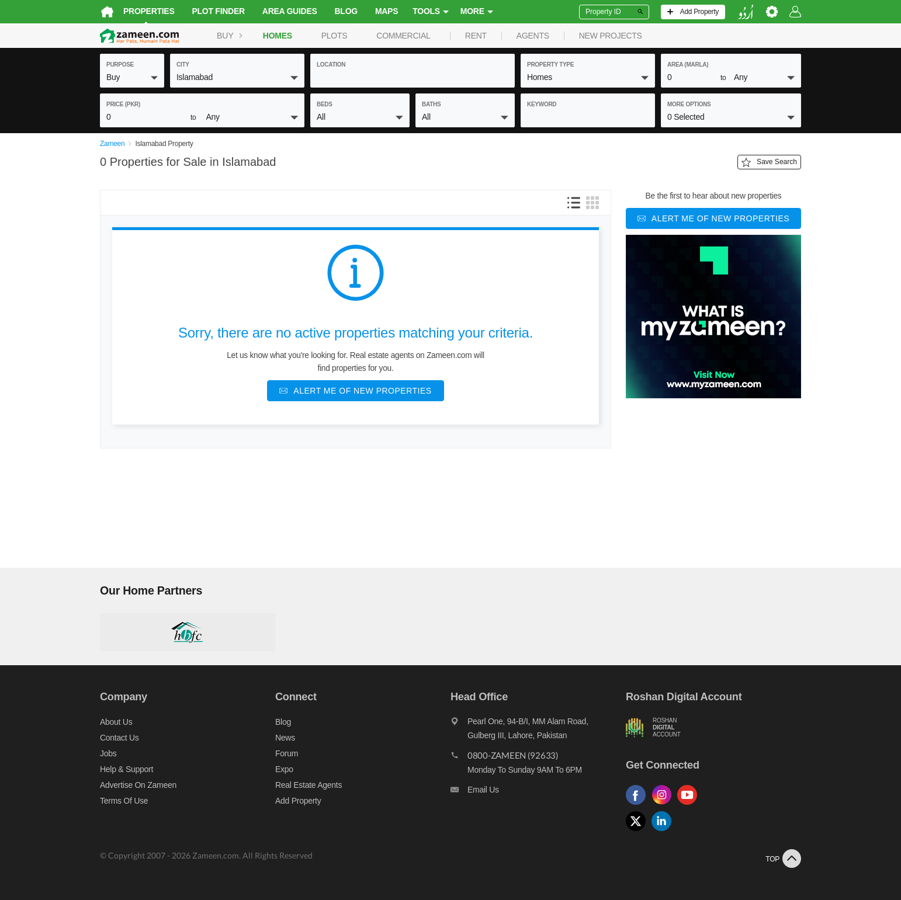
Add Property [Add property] (298, 800)
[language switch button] (745, 12)
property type (550, 64)
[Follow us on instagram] (664, 805)
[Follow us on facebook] (639, 805)
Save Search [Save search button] (769, 162)
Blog (346, 11)
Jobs (108, 753)
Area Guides (289, 11)
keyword (541, 104)
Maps (386, 11)
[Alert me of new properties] (355, 390)
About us (116, 722)
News (285, 737)
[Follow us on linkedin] (664, 831)
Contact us (119, 737)
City (182, 64)
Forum (286, 753)
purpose (120, 64)
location (331, 64)
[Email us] (538, 793)
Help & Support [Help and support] (126, 769)
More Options (689, 104)
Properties (149, 11)
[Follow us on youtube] (690, 805)
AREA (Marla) (687, 64)
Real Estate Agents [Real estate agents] (308, 785)
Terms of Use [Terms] (124, 800)
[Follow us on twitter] (639, 831)
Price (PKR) (123, 104)
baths (431, 104)
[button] (132, 77)
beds (324, 104)
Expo (284, 769)
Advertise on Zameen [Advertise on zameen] (138, 785)
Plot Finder (218, 11)
